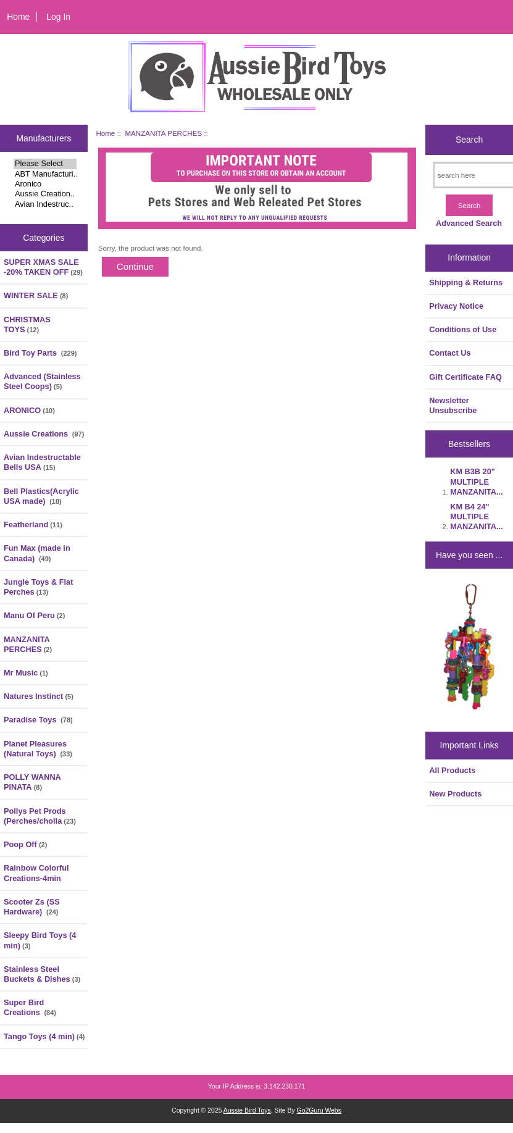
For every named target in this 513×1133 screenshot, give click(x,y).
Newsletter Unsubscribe (453, 405)
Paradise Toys (38, 719)
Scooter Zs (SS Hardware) (32, 906)
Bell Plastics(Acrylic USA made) (41, 496)
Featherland (33, 524)
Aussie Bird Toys (247, 1110)
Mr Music (26, 672)
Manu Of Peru (34, 615)
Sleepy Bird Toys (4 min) (40, 940)
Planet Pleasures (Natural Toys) (38, 748)
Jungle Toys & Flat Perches (38, 586)
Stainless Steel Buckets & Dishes (42, 974)
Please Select (45, 164)
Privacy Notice (456, 306)
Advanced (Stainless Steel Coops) (42, 381)
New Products (455, 793)
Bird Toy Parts (40, 352)
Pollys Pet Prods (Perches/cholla (40, 816)
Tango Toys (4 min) (44, 1036)
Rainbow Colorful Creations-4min (36, 872)
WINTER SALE (36, 295)
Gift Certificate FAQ (465, 377)
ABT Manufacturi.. (45, 174)
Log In (58, 17)
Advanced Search (469, 223)
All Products (452, 770)
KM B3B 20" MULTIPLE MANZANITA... (476, 481)
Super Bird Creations (30, 1007)
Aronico (45, 184)
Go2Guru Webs (319, 1110)
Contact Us (449, 352)
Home (18, 17)
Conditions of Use (462, 329)
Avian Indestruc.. (45, 204)
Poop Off (25, 844)
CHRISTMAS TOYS (27, 324)
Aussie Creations (44, 433)
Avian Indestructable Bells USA (42, 462)
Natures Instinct (38, 696)
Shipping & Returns (466, 282)
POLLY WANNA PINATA (32, 782)
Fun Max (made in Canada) (37, 552)
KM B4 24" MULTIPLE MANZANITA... (476, 516)
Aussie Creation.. (45, 194)
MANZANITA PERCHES (163, 133)
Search (469, 139)
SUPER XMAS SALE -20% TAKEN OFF (43, 267)
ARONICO (29, 410)
